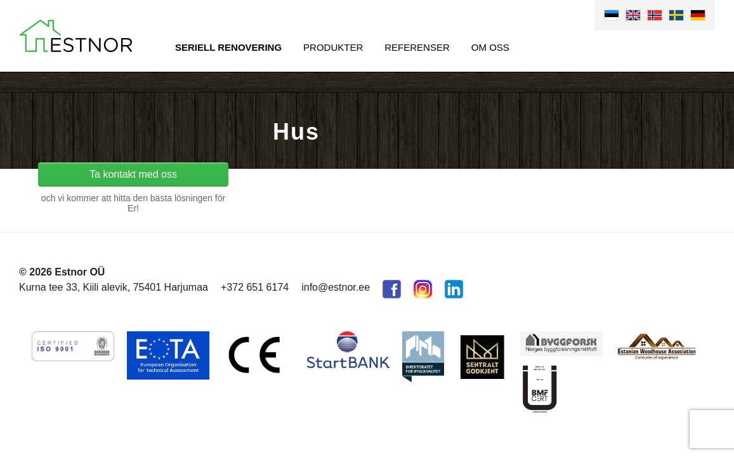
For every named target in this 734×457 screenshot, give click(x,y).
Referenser (417, 47)
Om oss (490, 47)
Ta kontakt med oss (133, 174)
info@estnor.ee (335, 287)
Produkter (333, 47)
